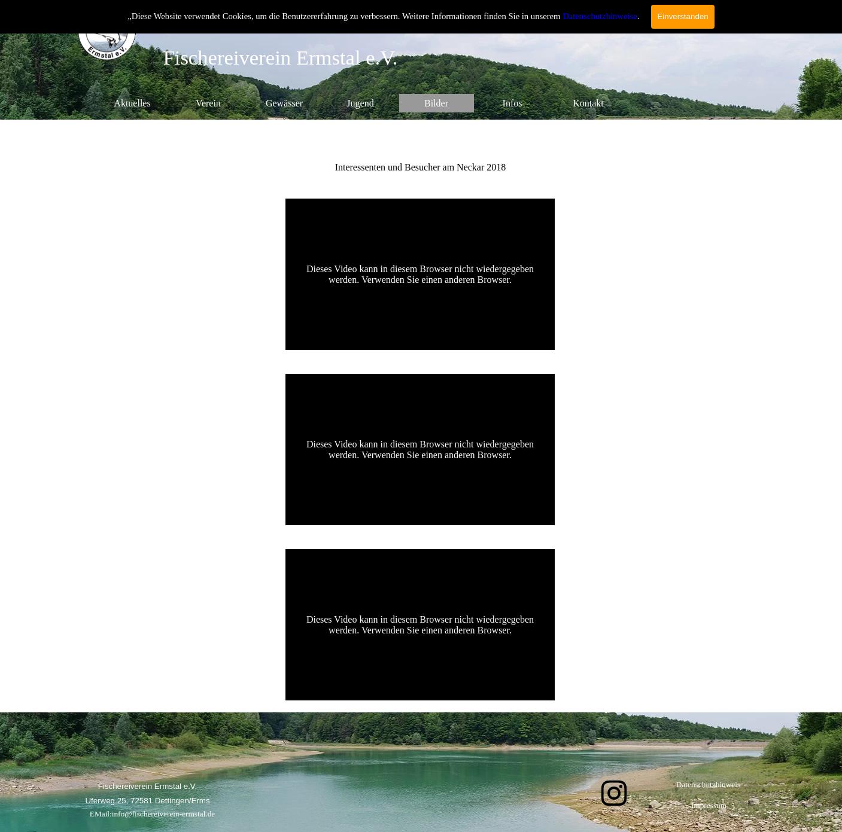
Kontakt (588, 103)
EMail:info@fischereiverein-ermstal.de (152, 813)
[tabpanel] (420, 153)
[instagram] (614, 793)
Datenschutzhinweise (600, 16)
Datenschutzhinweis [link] (708, 784)
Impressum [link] (709, 805)
